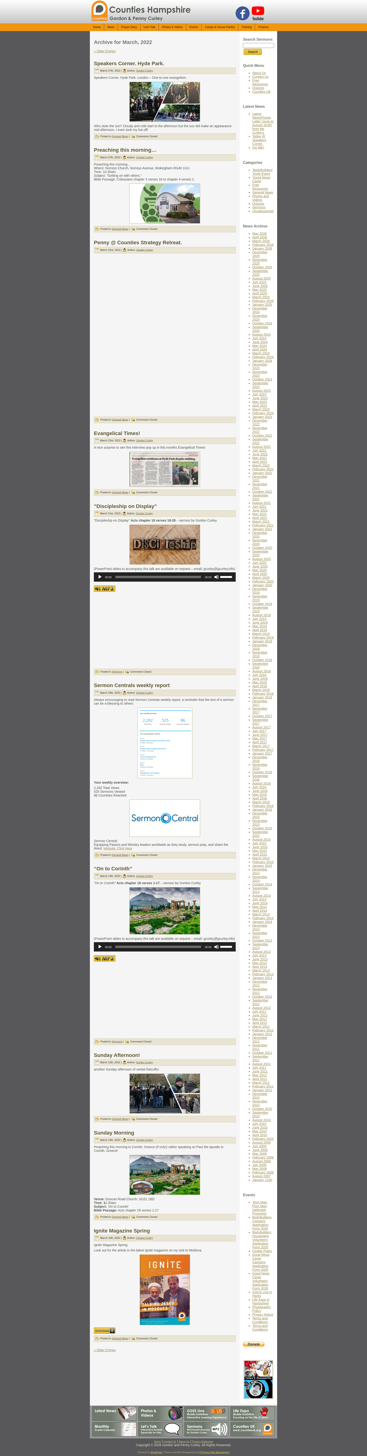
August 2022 (261, 447)
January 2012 (262, 1034)
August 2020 (261, 559)
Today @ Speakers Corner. (259, 140)
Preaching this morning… (125, 150)
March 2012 (261, 1026)
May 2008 (259, 1169)
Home (157, 1441)
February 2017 (263, 750)
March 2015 (261, 858)
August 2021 (261, 503)
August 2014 (261, 895)
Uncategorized (262, 211)
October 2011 (262, 1053)
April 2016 (259, 798)
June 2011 (260, 1071)
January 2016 (262, 809)
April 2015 (259, 854)
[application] (165, 577)
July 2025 (259, 282)
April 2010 (259, 1135)
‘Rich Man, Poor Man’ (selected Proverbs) (260, 1207)
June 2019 (260, 622)
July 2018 (259, 675)
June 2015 (260, 847)
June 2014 (260, 903)
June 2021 (260, 510)
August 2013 (261, 952)
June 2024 (260, 342)
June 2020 (260, 566)
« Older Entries (105, 51)
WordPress (156, 1452)
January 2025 (262, 304)
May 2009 (259, 1154)
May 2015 (259, 851)
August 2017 (261, 727)
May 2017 (259, 738)
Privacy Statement (202, 1441)
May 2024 (259, 346)
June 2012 (260, 1015)
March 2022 (261, 465)
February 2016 (263, 806)
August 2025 (261, 278)
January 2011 (262, 1090)
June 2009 (260, 1150)
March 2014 (261, 914)
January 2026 (262, 248)
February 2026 (263, 245)
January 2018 (262, 697)
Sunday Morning (114, 1133)
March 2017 (261, 746)
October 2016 (262, 772)
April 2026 (259, 237)
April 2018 (259, 686)
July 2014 (259, 899)
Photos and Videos (260, 198)
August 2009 (261, 1142)
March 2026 (261, 241)
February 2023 (263, 413)
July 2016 (259, 787)
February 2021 (263, 525)
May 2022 (259, 458)
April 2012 (259, 1023)
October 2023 (262, 379)
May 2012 (259, 1019)
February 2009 (263, 1157)
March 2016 (261, 802)
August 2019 (261, 615)
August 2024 (261, 334)
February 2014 (263, 918)
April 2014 (259, 910)
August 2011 (261, 1064)
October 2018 (262, 660)
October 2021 (262, 492)
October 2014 (262, 884)
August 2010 (261, 1120)
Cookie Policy (262, 1251)
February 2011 (263, 1086)
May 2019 (259, 626)
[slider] (158, 577)
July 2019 (259, 619)
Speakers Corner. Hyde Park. (129, 63)
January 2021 (262, 529)
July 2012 (259, 1011)
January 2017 (262, 753)
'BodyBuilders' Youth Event (262, 172)
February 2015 (263, 862)
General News (120, 136)
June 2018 (260, 679)
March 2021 (261, 521)
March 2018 (261, 690)
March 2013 (261, 970)
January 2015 (262, 866)
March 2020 (261, 578)
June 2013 (260, 959)
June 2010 (260, 1127)
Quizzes (258, 88)
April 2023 (259, 405)
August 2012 (261, 1008)
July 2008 (259, 1165)
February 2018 (263, 694)
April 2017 (259, 742)
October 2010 (262, 1109)
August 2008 (261, 1161)
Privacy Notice (262, 1314)
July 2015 (259, 843)
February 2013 (263, 974)
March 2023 (261, 409)
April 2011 (259, 1079)
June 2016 (260, 791)
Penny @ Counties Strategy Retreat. (138, 242)
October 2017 (262, 716)
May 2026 (259, 233)
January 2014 (262, 922)
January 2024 (262, 361)
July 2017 (259, 731)
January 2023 (262, 417)
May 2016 (259, 794)
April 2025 (259, 293)
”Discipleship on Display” (125, 506)
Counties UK (261, 92)
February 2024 (263, 357)
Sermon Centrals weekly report (132, 685)
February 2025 (263, 301)
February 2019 (263, 637)
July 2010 (259, 1124)
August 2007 (261, 1176)
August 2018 (261, 671)
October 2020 (262, 548)
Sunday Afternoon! (117, 1055)
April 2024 (259, 349)
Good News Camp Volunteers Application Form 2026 (260, 1281)
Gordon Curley (144, 70)
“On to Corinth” (113, 869)
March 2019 (261, 634)
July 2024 (259, 338)
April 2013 (259, 967)
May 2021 (259, 514)
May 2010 (259, 1131)
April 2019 (259, 630)
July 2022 (259, 450)
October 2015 (262, 828)
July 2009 (259, 1146)
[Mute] (216, 577)
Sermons (117, 671)
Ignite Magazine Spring (122, 1231)
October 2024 (262, 323)
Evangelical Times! (117, 433)
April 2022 (259, 462)
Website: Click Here (117, 848)
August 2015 (261, 839)
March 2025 (261, 297)
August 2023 (261, 391)
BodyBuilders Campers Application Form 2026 (262, 1222)
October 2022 (262, 435)
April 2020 (259, 574)
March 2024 (261, 353)
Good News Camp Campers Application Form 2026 (260, 1262)
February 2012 (263, 1030)
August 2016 (261, 783)
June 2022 (260, 454)
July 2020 (259, 563)
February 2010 (263, 1139)
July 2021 (259, 506)
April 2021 (259, 518)
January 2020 (262, 585)
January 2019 (262, 641)
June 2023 (260, 398)
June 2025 (260, 286)
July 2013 (259, 955)
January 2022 (262, 473)
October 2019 (262, 604)
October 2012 (262, 996)
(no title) (258, 147)
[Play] (100, 577)
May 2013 (259, 963)
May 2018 (259, 682)
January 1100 (262, 1180)
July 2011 (259, 1068)
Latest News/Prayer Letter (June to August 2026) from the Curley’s (262, 123)
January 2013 (262, 978)
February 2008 (263, 1172)
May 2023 (259, 402)
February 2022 (263, 469)
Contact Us (260, 77)
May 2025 (259, 290)
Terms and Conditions (260, 1320)
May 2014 (259, 907)
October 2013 (262, 940)
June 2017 (260, 735)
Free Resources (260, 82)
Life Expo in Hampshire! (260, 1301)
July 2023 (259, 394)
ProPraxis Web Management (214, 1452)
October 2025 (262, 267)
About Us (259, 73)
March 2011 (261, 1083)
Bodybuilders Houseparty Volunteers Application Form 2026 (261, 1239)
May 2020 (259, 570)
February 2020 (263, 581)
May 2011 (259, 1075)
